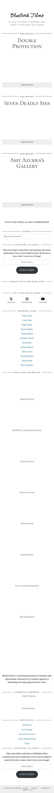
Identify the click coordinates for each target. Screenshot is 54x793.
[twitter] (11, 300)
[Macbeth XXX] (27, 514)
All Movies (27, 725)
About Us (28, 790)
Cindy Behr (27, 320)
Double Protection (27, 43)
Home (34, 788)
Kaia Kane (27, 343)
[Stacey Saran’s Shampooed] (27, 576)
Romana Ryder (27, 329)
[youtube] (43, 300)
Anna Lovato (27, 352)
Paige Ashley (27, 325)
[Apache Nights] (27, 451)
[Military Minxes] (27, 607)
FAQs (27, 744)
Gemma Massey (27, 347)
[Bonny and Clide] (27, 482)
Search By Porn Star (27, 734)
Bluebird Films (27, 15)
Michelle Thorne (27, 338)
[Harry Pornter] (27, 389)
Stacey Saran (27, 316)
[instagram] (27, 300)
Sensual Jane (27, 361)
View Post (27, 85)
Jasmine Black (27, 334)
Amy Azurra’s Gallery (27, 163)
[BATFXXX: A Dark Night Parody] (27, 420)
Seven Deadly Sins (27, 103)
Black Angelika (27, 365)
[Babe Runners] (27, 545)
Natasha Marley (27, 356)
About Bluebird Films (27, 739)
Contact (45, 788)
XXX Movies (27, 34)
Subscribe (27, 270)
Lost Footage (27, 729)
